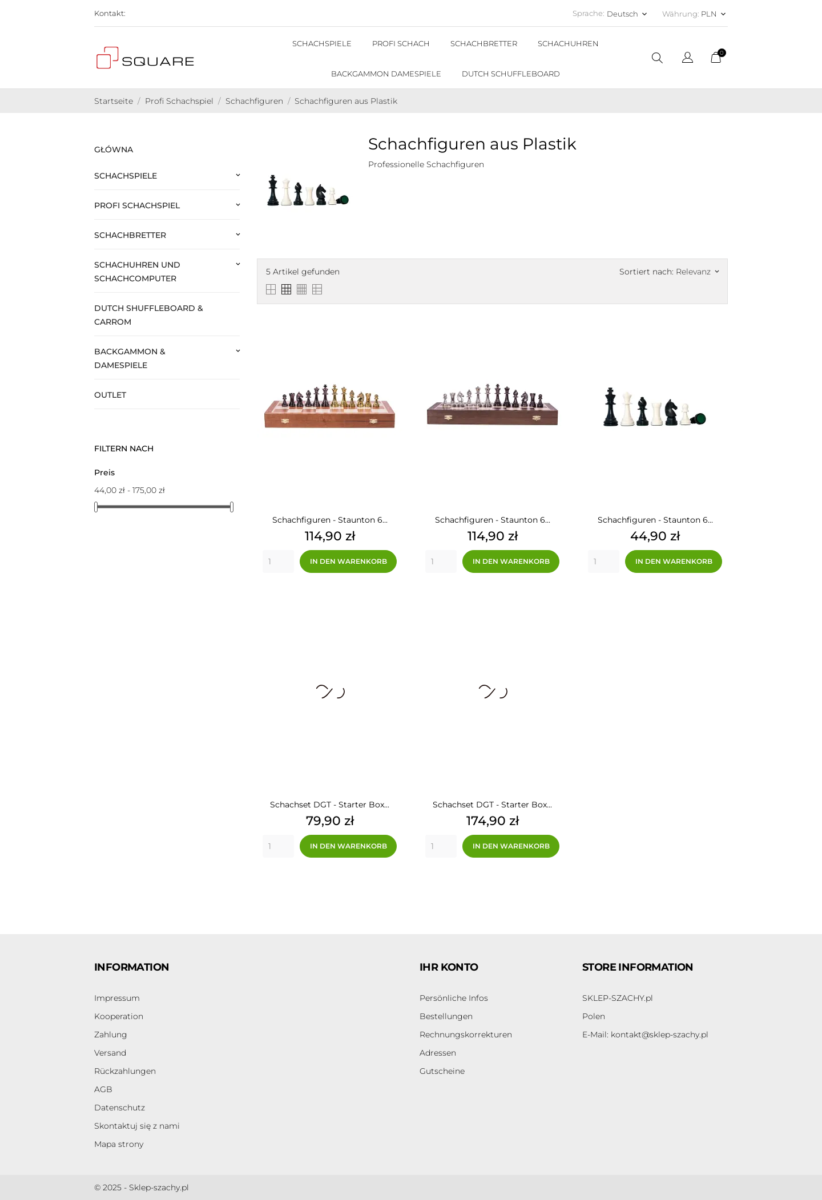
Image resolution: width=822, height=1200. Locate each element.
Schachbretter (130, 235)
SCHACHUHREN (568, 43)
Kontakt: (110, 13)
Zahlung (110, 1034)
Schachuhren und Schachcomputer (137, 272)
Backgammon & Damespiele (130, 358)
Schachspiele (125, 176)
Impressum (117, 998)
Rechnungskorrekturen (466, 1034)
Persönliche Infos (454, 998)
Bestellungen (446, 1016)
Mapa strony (118, 1144)
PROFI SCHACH (401, 43)
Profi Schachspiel (137, 205)
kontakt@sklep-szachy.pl (645, 1034)
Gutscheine (442, 1071)
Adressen (438, 1053)
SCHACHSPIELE (322, 43)
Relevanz (697, 271)
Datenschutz (119, 1107)
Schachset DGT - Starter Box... (329, 804)
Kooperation (118, 1016)
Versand (110, 1053)
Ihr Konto (449, 967)
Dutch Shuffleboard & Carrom (148, 315)
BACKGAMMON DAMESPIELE (386, 73)
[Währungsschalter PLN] (714, 14)
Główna (113, 149)
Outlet (110, 395)
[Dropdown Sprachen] (687, 59)
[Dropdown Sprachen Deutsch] (628, 14)
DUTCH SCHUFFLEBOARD (511, 73)
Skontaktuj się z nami (137, 1126)
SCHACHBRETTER (483, 43)
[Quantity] (278, 561)
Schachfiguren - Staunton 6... (330, 520)
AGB (103, 1089)
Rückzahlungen (125, 1071)
